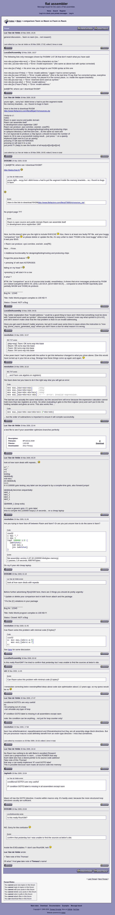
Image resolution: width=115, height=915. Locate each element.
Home (49, 11)
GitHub (70, 909)
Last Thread (92, 879)
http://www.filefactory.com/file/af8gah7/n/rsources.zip (27, 111)
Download (44, 906)
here (10, 649)
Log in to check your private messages (53, 13)
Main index (35, 906)
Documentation (54, 906)
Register (63, 11)
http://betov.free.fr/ (12, 170)
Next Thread (103, 879)
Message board (76, 906)
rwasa (63, 912)
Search (55, 11)
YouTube (76, 909)
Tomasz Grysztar (55, 909)
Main (19, 21)
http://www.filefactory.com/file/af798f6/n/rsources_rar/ (61, 202)
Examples (65, 906)
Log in (71, 13)
